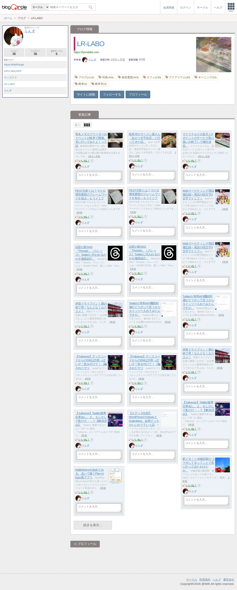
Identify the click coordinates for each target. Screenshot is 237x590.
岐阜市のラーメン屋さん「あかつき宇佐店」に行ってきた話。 (144, 137)
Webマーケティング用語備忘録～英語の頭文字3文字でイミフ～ (198, 194)
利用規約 (204, 579)
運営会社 (228, 579)
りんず (89, 59)
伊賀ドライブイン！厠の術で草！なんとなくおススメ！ (91, 307)
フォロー (14, 53)
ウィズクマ (10, 77)
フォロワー (35, 53)
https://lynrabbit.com (86, 52)
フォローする (112, 94)
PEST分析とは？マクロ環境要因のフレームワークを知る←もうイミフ (144, 194)
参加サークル (56, 53)
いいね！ (84, 160)
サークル (191, 579)
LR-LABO (90, 43)
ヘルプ (217, 579)
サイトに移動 (86, 94)
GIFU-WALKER (12, 71)
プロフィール (138, 94)
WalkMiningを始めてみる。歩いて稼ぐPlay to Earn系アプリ (89, 473)
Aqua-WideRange (14, 64)
